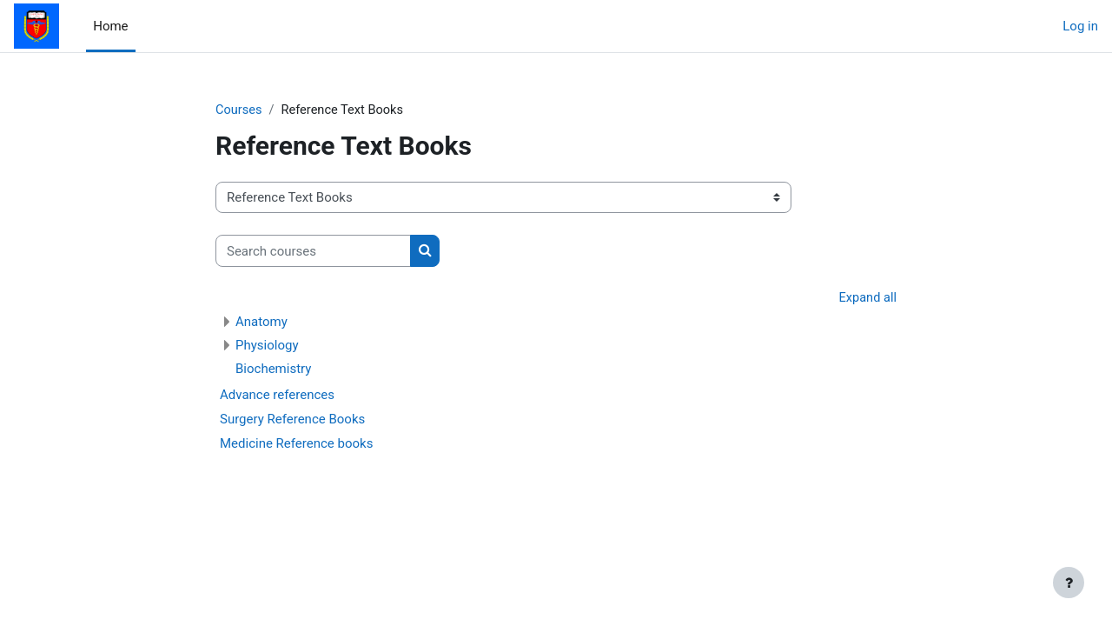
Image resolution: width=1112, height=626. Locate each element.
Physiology (267, 346)
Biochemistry (273, 369)
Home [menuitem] (110, 26)
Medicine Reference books (296, 444)
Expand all (867, 299)
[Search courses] (313, 252)
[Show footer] (1068, 582)
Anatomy (261, 322)
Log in (1080, 26)
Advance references (277, 395)
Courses (239, 110)
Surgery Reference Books (292, 420)
